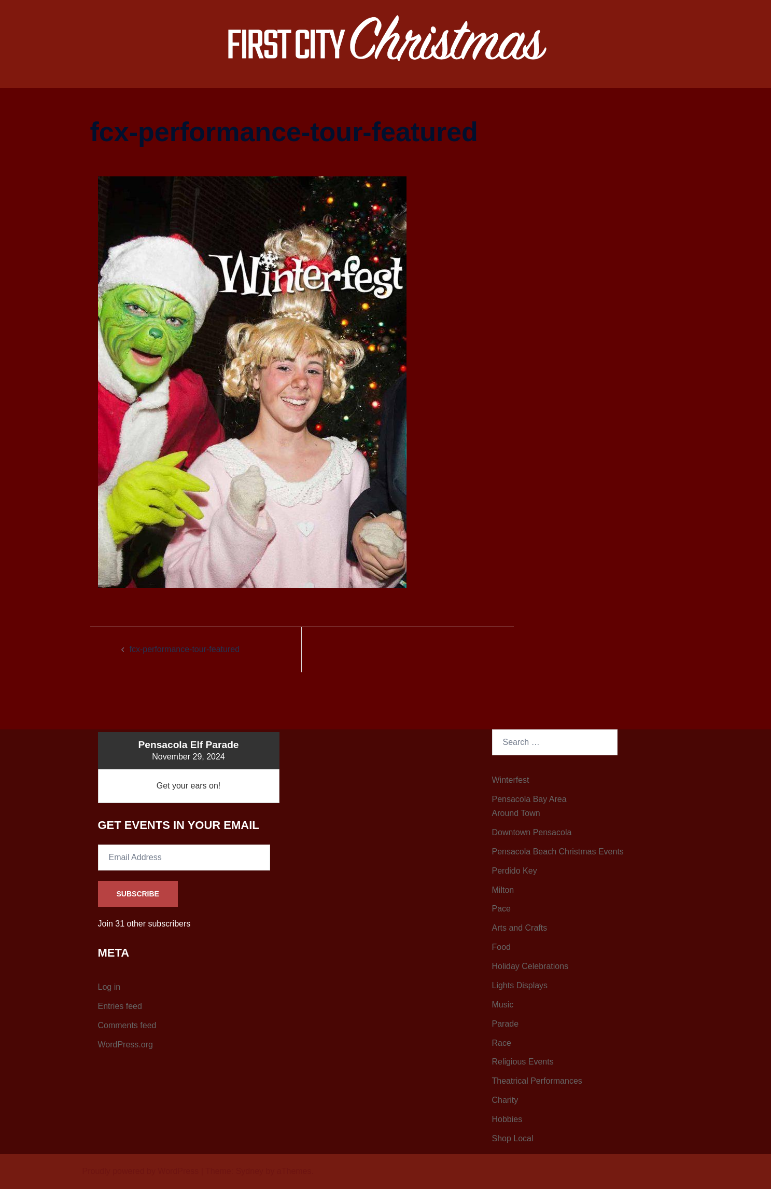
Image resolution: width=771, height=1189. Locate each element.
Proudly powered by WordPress (140, 1171)
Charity (505, 1100)
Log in (109, 987)
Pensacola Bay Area (529, 799)
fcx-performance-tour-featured (185, 649)
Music (503, 1004)
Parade (505, 1023)
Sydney (249, 1171)
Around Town (516, 813)
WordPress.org (125, 1044)
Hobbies (507, 1119)
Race (501, 1043)
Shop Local (513, 1138)
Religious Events (523, 1061)
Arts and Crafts (520, 927)
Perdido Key (514, 870)
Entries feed (120, 1006)
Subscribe (138, 894)
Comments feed (127, 1025)
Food (501, 947)
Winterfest (510, 780)
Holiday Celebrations (530, 966)
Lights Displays (520, 985)
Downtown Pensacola (532, 832)
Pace (501, 908)
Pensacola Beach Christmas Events (558, 851)
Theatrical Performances (537, 1080)
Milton (503, 890)
